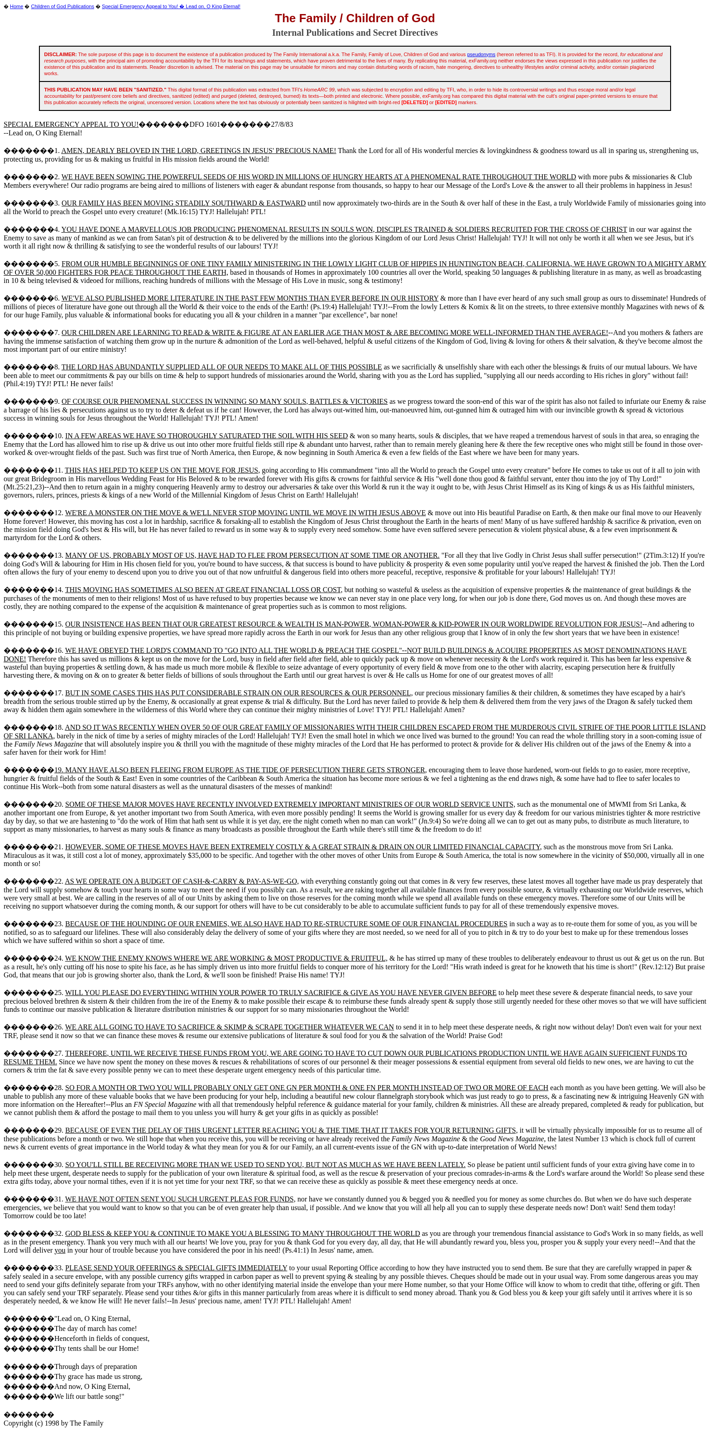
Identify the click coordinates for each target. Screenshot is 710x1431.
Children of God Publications (62, 6)
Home (16, 6)
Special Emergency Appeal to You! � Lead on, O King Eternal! (171, 6)
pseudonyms (481, 54)
